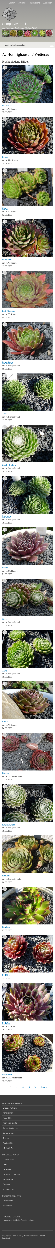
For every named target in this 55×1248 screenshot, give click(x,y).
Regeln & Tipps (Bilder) (12, 1174)
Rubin (5, 721)
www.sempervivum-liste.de (34, 1236)
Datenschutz (8, 1201)
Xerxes (5, 619)
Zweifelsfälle (8, 1143)
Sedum (12, 3)
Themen (6, 1138)
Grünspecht (7, 1074)
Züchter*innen (8, 1189)
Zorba (4, 413)
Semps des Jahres (10, 1128)
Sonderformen (8, 1133)
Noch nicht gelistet (10, 1123)
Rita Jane (6, 876)
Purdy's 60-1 (7, 259)
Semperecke (8, 1179)
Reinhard (6, 927)
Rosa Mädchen (8, 824)
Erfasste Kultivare (10, 1108)
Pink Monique (8, 311)
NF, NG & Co (8, 1148)
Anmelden (47, 3)
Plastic (5, 208)
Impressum (7, 1206)
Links (5, 1164)
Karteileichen (8, 1113)
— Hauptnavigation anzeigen (13, 45)
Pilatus (5, 567)
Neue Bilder (7, 1118)
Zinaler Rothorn (9, 465)
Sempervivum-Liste (16, 24)
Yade (4, 670)
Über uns (6, 1185)
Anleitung (23, 3)
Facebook (6, 1238)
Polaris (5, 157)
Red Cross (6, 1023)
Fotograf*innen (9, 1159)
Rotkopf (5, 773)
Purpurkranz (7, 362)
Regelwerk (7, 1169)
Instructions (35, 3)
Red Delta (6, 975)
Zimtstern (6, 516)
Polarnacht (7, 105)
